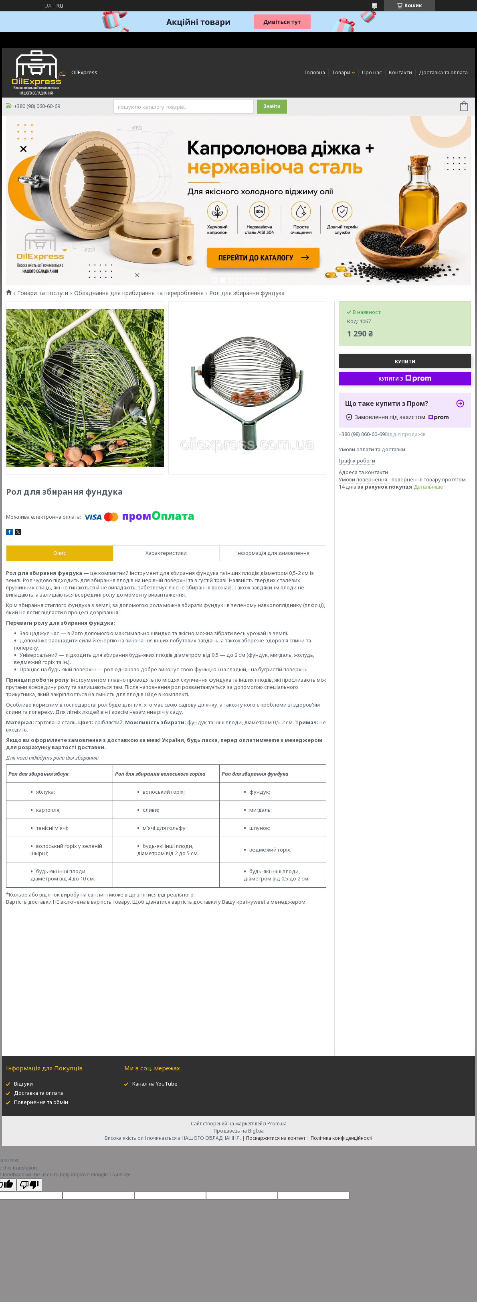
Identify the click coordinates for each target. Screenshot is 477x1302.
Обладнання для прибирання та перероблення (139, 293)
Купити (405, 361)
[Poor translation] (29, 1185)
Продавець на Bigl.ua (239, 1130)
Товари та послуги (42, 293)
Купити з (404, 378)
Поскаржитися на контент (275, 1138)
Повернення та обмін (41, 1102)
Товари (341, 72)
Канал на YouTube (155, 1083)
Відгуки (23, 1083)
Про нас (372, 72)
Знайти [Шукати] (271, 106)
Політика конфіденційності (341, 1138)
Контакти (400, 72)
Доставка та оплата (443, 72)
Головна (315, 72)
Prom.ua (277, 1123)
